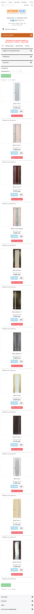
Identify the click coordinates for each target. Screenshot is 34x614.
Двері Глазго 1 (17, 145)
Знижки (6, 62)
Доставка (17, 2)
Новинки (6, 57)
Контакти (3, 2)
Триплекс (27, 45)
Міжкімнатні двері (9, 45)
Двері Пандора (17, 562)
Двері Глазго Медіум (17, 228)
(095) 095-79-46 (22, 18)
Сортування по (5, 71)
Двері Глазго (17, 103)
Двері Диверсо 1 (17, 312)
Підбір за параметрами (11, 51)
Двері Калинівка (19, 45)
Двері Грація (17, 395)
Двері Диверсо (17, 270)
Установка (23, 2)
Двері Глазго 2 (17, 187)
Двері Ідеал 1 (17, 520)
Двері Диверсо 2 (17, 353)
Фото (31, 2)
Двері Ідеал (17, 478)
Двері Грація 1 (17, 437)
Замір (10, 2)
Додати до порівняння (9, 120)
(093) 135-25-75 (19, 20)
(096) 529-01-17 (12, 18)
